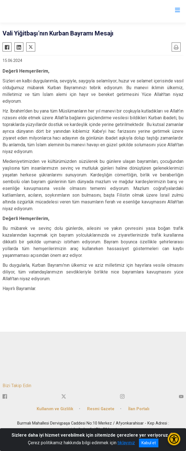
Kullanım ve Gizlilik (55, 409)
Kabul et (148, 443)
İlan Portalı (138, 409)
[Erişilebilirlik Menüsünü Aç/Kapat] (174, 439)
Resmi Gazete (100, 409)
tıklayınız (126, 442)
